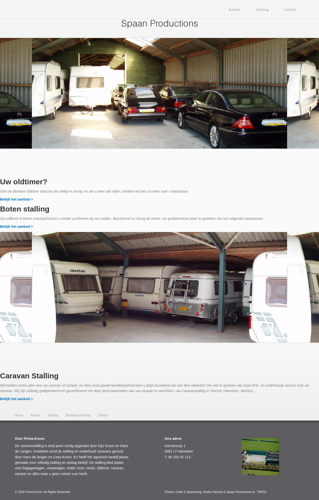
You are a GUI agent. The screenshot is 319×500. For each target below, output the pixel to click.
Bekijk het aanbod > (16, 199)
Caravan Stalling (29, 376)
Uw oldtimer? (23, 182)
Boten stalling (24, 209)
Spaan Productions (159, 24)
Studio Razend (213, 492)
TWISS (261, 492)
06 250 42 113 (179, 457)
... (255, 391)
